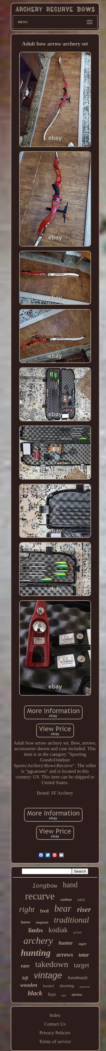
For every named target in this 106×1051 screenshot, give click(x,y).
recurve (40, 896)
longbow (44, 886)
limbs (35, 930)
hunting (36, 953)
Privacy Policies (54, 1032)
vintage (48, 975)
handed (48, 986)
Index (54, 1015)
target (81, 965)
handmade (78, 977)
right (26, 909)
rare (25, 966)
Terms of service (55, 1041)
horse (25, 922)
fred (44, 911)
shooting (66, 985)
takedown (51, 964)
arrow (77, 994)
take (63, 995)
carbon (66, 899)
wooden (28, 985)
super (82, 944)
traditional (71, 919)
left (25, 978)
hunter (66, 943)
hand (70, 884)
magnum (42, 922)
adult (81, 899)
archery (38, 940)
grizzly (77, 932)
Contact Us (55, 1024)
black (35, 993)
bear (63, 908)
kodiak (58, 930)
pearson (85, 986)
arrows (64, 954)
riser (84, 909)
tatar (84, 955)
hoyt (52, 994)
